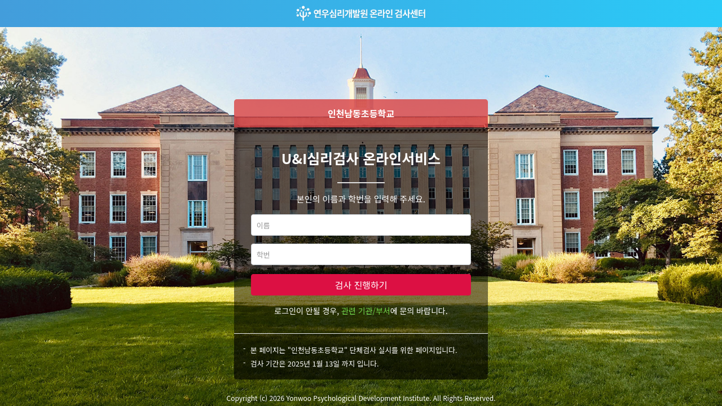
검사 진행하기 (361, 285)
